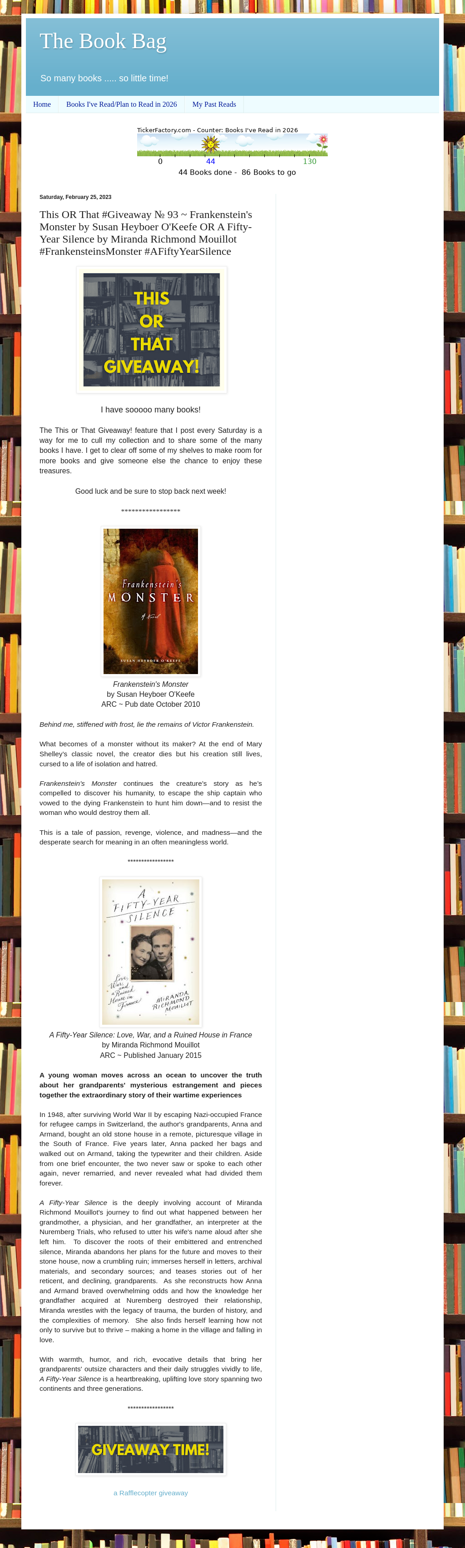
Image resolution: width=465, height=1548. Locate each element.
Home (42, 104)
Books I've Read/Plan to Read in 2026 (121, 104)
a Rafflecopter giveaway (151, 1493)
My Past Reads (214, 104)
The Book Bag (103, 41)
